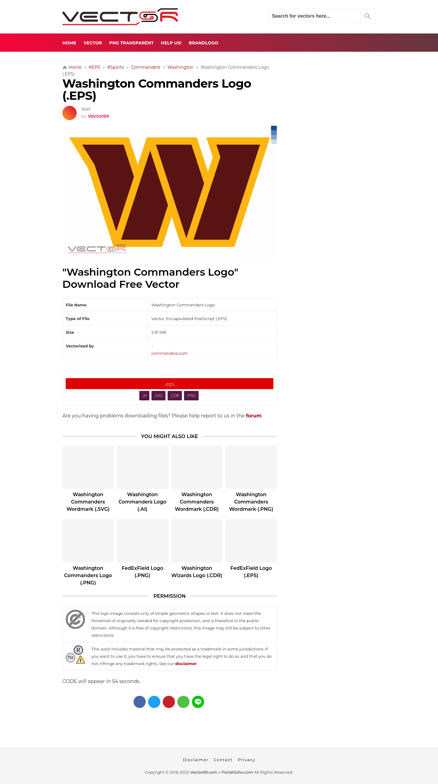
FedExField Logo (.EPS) (251, 571)
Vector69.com (203, 772)
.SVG (158, 395)
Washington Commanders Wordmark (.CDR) (197, 502)
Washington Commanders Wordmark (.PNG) (251, 502)
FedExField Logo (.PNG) (142, 571)
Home (69, 43)
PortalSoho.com (237, 772)
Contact (223, 759)
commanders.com (169, 353)
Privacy (246, 759)
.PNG (191, 395)
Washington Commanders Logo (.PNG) (88, 575)
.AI (144, 395)
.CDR (174, 395)
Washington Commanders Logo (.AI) (142, 502)
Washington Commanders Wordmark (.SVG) (87, 502)
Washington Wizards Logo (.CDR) (196, 571)
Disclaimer (195, 759)
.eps (169, 383)
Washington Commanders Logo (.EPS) (156, 89)
